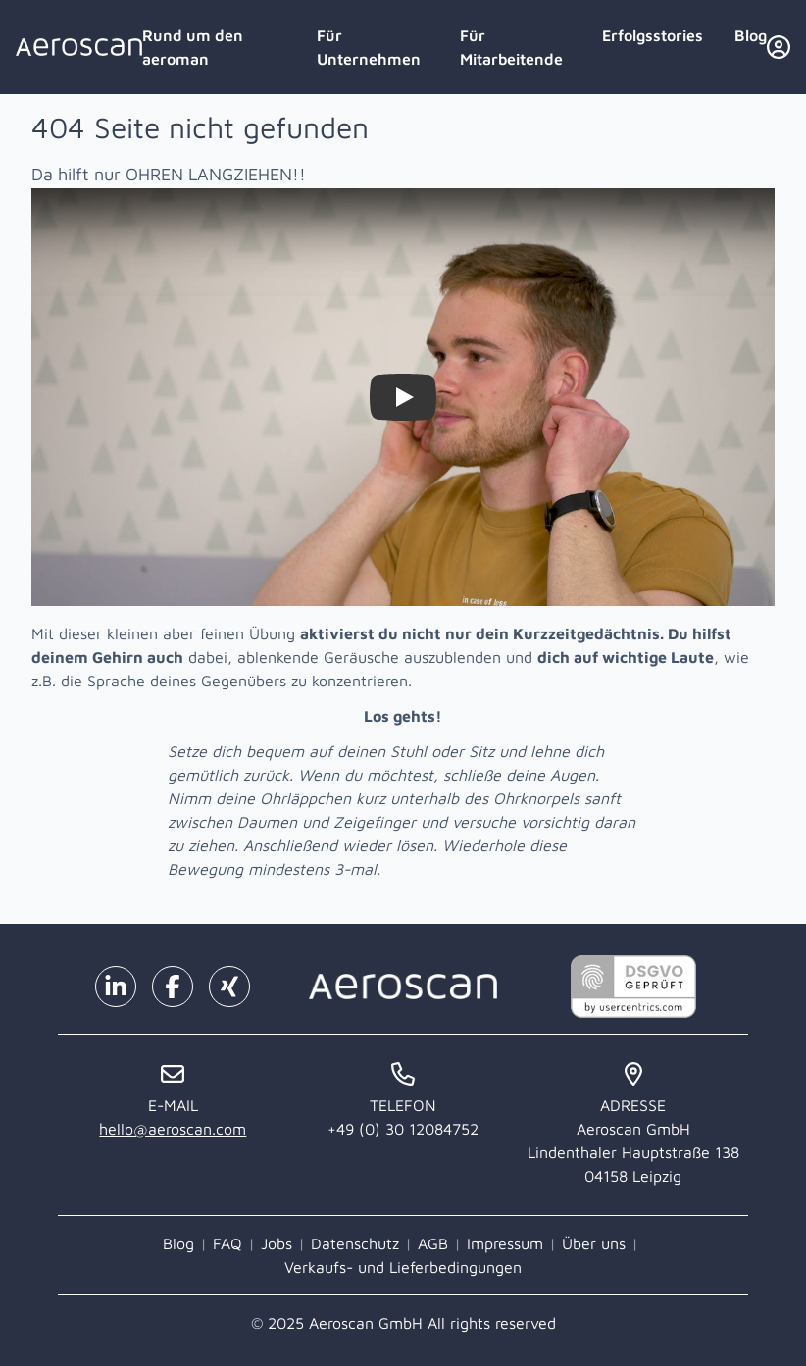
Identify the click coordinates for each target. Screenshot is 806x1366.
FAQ (227, 1243)
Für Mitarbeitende (511, 47)
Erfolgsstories (652, 35)
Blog (750, 35)
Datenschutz (355, 1243)
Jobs (276, 1243)
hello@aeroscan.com (172, 1129)
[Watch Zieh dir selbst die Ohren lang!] (403, 397)
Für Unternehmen (369, 47)
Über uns (594, 1243)
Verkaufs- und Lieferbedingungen (403, 1267)
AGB (433, 1243)
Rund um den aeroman (192, 47)
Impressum (505, 1243)
